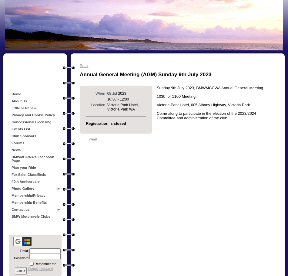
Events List (21, 129)
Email (23, 251)
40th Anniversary (26, 181)
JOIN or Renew (24, 108)
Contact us (21, 209)
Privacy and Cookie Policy (33, 115)
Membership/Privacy (28, 195)
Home (16, 94)
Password (20, 258)
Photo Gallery (23, 188)
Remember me (45, 264)
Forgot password (40, 269)
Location (98, 105)
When (100, 93)
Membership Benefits (29, 202)
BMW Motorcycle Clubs (31, 216)
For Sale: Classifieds (29, 174)
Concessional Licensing (32, 122)
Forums (18, 143)
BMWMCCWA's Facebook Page (33, 158)
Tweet (92, 139)
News (16, 150)
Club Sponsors (24, 136)
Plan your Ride (24, 167)
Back (84, 65)
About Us (19, 101)
